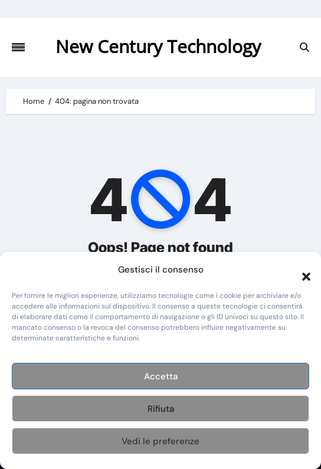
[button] (300, 269)
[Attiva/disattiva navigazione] (18, 47)
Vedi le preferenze (160, 441)
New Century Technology (158, 46)
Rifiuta (161, 409)
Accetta (161, 376)
